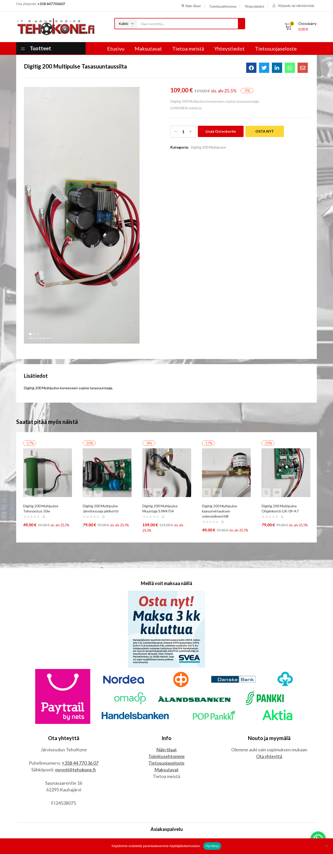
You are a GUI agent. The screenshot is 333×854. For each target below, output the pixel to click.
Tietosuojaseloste (276, 48)
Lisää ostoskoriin (221, 131)
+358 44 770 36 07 (80, 739)
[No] (326, 846)
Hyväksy (212, 846)
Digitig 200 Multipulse (208, 147)
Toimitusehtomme (166, 732)
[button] (126, 23)
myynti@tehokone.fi (75, 746)
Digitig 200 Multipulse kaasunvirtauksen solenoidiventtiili (221, 507)
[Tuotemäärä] (183, 131)
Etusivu (115, 48)
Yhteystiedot (229, 48)
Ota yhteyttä (269, 732)
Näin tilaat (166, 726)
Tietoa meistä (188, 48)
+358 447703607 (51, 4)
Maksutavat (148, 48)
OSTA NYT (264, 131)
